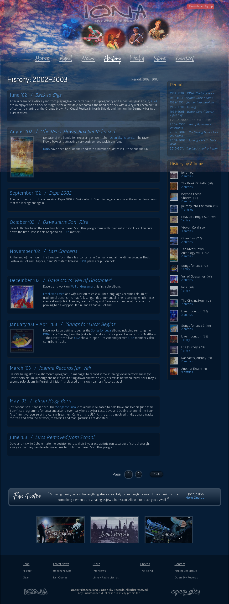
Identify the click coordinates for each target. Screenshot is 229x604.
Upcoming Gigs (62, 570)
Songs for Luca (101, 330)
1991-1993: (191, 98)
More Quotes (195, 497)
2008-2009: (193, 142)
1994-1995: (192, 102)
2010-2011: (193, 148)
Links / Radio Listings (106, 577)
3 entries (187, 231)
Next (156, 474)
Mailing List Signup (186, 570)
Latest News (61, 564)
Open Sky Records (122, 137)
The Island (146, 570)
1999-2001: (192, 113)
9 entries (187, 372)
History (27, 570)
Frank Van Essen (53, 294)
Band (26, 564)
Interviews (99, 570)
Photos (145, 564)
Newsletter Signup (201, 6)
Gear (26, 577)
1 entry (185, 220)
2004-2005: (190, 126)
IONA (154, 101)
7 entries (187, 304)
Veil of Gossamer (82, 286)
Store (96, 564)
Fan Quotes (60, 577)
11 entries (187, 209)
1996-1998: (183, 107)
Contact (180, 564)
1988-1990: (192, 93)
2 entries (187, 176)
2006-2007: (194, 134)
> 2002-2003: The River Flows (190, 120)
